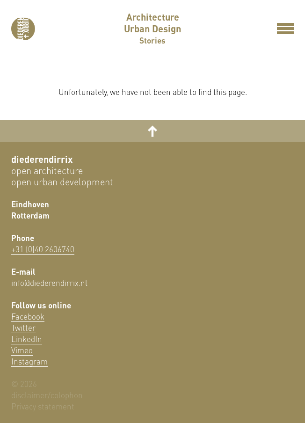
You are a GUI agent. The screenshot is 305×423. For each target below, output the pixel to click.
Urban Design (152, 29)
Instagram (29, 361)
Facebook (27, 316)
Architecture (152, 17)
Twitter (23, 327)
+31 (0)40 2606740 (42, 249)
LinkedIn (26, 339)
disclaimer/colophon (47, 395)
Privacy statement (42, 406)
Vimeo (22, 350)
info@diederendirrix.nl (49, 282)
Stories (152, 41)
